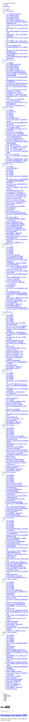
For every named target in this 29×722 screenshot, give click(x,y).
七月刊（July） (8, 370)
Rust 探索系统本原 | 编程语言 (15, 223)
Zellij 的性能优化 (12, 398)
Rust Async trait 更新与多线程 (16, 541)
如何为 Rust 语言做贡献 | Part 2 (16, 162)
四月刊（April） (8, 163)
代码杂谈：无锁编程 (14, 676)
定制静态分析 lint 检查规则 (15, 342)
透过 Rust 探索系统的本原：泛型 (16, 301)
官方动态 (10, 169)
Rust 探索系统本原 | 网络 (14, 226)
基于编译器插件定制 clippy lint (16, 566)
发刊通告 (10, 62)
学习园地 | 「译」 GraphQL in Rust (17, 40)
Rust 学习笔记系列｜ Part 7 (15, 356)
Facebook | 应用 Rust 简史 (14, 269)
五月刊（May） (8, 244)
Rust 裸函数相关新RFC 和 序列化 (17, 651)
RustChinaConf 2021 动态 (14, 484)
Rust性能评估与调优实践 (15, 679)
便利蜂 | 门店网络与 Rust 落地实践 (17, 454)
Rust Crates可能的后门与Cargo (16, 630)
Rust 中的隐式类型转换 (14, 403)
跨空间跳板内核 (12, 417)
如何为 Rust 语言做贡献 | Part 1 (16, 105)
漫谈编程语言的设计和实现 (15, 258)
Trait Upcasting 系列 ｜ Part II (16, 465)
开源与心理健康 (12, 324)
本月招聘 (10, 174)
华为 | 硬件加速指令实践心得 (16, 602)
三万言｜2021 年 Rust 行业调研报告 (17, 326)
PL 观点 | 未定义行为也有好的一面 (17, 591)
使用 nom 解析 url (12, 217)
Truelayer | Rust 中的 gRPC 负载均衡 (17, 271)
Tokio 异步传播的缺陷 (14, 681)
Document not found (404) (14, 715)
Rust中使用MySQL (13, 144)
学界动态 (10, 182)
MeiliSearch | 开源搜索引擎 (15, 203)
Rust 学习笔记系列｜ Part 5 (15, 352)
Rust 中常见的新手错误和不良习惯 (17, 563)
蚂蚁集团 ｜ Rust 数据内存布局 (16, 332)
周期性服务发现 (12, 491)
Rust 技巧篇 (11, 458)
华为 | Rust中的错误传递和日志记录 (17, 83)
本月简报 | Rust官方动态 (14, 14)
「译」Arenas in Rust (13, 154)
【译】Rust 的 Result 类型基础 (16, 206)
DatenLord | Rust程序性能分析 (16, 604)
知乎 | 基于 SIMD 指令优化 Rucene (17, 195)
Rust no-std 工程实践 (13, 409)
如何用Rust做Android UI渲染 (16, 499)
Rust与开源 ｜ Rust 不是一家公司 (16, 323)
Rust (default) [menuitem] (7, 695)
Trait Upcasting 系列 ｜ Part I (15, 418)
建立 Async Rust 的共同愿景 (15, 133)
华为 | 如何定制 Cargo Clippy (15, 340)
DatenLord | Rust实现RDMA (15, 132)
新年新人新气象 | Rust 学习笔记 (16, 85)
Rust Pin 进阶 (12, 677)
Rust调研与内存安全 (13, 543)
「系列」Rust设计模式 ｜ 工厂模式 (17, 146)
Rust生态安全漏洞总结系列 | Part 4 (17, 577)
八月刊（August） (9, 425)
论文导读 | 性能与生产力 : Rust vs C (17, 384)
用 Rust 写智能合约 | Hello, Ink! (16, 140)
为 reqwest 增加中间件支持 (15, 459)
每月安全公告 (12, 626)
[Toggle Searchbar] (1, 703)
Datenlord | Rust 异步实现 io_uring (16, 196)
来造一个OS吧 (12, 682)
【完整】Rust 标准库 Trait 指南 (16, 401)
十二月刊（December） (10, 632)
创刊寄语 (7, 6)
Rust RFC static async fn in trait (15, 649)
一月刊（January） (9, 11)
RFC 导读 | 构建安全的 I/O (15, 590)
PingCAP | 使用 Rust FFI (14, 198)
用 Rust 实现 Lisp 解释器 (14, 565)
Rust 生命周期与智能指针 (15, 502)
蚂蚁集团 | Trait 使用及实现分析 (16, 193)
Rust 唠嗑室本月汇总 (13, 118)
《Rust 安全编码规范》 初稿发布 (16, 538)
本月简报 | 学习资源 (13, 18)
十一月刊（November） (11, 579)
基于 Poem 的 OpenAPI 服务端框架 (17, 508)
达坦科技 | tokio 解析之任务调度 (16, 662)
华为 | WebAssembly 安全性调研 (16, 327)
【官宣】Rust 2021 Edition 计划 (16, 212)
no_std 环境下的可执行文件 (15, 138)
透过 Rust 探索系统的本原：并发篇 (17, 159)
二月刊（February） (9, 59)
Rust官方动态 (11, 111)
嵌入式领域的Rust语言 (14, 45)
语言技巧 (10, 209)
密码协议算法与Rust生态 (15, 510)
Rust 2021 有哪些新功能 (14, 489)
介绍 (5, 4)
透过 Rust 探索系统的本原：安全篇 (17, 160)
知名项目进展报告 (13, 539)
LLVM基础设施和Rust (14, 684)
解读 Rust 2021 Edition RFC (15, 93)
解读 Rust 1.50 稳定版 (13, 91)
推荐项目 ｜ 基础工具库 (14, 233)
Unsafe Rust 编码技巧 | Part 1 (15, 242)
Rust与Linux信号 (12, 621)
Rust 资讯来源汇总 (12, 168)
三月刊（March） (9, 107)
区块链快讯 (11, 593)
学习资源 (10, 116)
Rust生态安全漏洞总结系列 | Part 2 (17, 307)
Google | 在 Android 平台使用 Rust (17, 201)
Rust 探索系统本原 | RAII (14, 222)
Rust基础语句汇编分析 (14, 671)
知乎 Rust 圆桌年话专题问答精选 (16, 72)
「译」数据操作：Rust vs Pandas (16, 147)
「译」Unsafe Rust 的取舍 (15, 149)
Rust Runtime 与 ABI (13, 291)
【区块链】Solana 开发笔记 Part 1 (17, 562)
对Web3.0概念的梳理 (13, 360)
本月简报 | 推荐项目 (13, 17)
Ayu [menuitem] (5, 700)
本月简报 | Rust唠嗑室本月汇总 (16, 20)
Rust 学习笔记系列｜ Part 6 (15, 354)
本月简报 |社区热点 (13, 15)
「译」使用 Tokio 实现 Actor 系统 (17, 89)
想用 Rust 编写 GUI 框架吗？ (16, 461)
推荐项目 (10, 115)
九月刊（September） (10, 472)
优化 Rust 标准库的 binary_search (16, 230)
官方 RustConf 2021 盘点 (14, 483)
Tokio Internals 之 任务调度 (15, 404)
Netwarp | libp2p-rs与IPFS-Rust (16, 200)
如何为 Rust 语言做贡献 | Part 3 (16, 228)
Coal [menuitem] (5, 697)
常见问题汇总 (11, 207)
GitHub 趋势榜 (12, 231)
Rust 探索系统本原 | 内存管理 (15, 225)
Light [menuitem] (5, 694)
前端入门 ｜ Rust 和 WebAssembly (17, 94)
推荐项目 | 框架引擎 (13, 234)
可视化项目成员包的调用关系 (16, 506)
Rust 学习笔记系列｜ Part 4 (15, 351)
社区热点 (10, 113)
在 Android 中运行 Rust (14, 280)
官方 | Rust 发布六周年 (13, 255)
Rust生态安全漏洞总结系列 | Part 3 (17, 516)
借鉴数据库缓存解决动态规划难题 (17, 293)
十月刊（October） (9, 517)
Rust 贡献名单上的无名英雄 (15, 256)
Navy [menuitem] (5, 699)
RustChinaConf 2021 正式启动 (15, 436)
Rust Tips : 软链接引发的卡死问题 (17, 610)
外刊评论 (10, 594)
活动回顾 (10, 173)
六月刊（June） (8, 312)
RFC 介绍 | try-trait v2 (13, 211)
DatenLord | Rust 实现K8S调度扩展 (17, 450)
